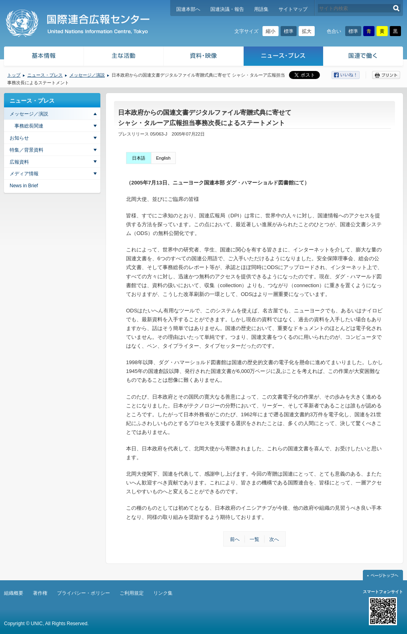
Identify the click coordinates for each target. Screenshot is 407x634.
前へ (235, 539)
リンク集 (163, 593)
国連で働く (364, 57)
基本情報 (43, 57)
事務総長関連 (28, 126)
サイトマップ (293, 9)
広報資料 (19, 162)
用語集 (261, 9)
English (163, 158)
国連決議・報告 (227, 9)
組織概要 (13, 593)
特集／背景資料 (26, 150)
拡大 (306, 31)
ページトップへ (383, 575)
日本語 (138, 158)
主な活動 (124, 57)
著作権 (40, 593)
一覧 (254, 539)
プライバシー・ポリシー (83, 593)
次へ (274, 539)
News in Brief (24, 185)
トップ (13, 75)
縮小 (270, 31)
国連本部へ (188, 9)
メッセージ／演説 (87, 75)
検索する (396, 8)
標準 (288, 31)
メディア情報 (24, 173)
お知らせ (19, 138)
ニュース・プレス (284, 57)
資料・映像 (204, 57)
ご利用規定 (132, 593)
